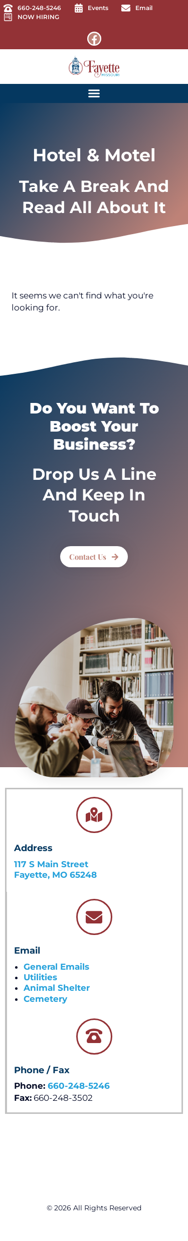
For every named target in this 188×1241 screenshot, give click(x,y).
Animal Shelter (57, 988)
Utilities (40, 977)
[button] (94, 93)
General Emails (56, 967)
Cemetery (45, 999)
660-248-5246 (79, 1086)
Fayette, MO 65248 (55, 875)
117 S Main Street (51, 864)
